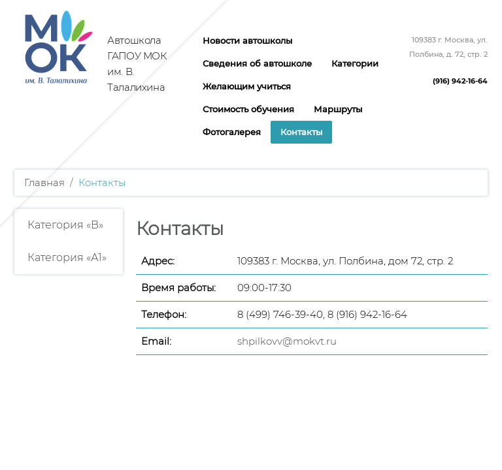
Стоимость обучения (248, 109)
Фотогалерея (232, 132)
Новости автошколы (247, 40)
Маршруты (338, 109)
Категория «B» (65, 225)
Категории (354, 63)
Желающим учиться (247, 86)
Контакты (301, 132)
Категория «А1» (67, 257)
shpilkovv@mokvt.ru (287, 341)
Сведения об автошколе (257, 63)
